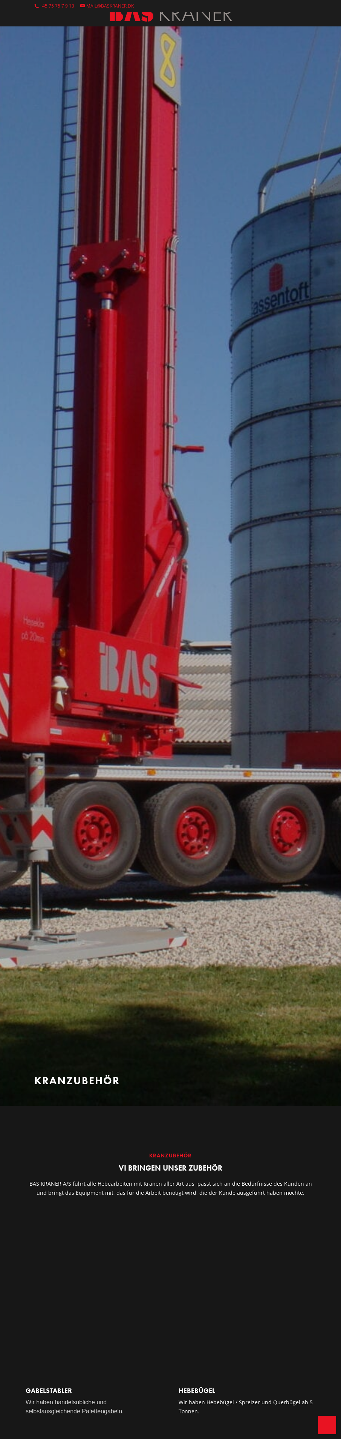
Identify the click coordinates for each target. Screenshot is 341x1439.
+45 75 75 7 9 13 (57, 6)
